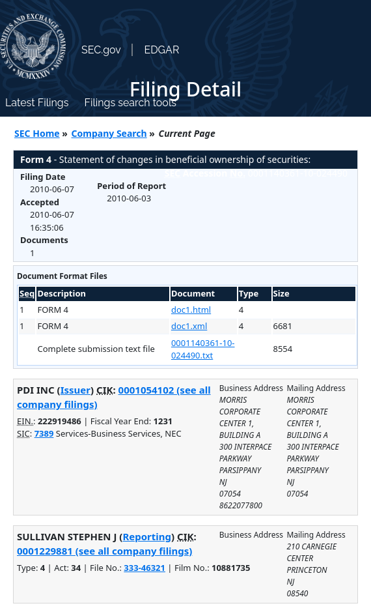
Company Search (109, 133)
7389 (44, 433)
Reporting (146, 536)
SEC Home (37, 133)
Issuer (75, 389)
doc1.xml (189, 326)
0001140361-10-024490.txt (203, 349)
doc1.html (191, 309)
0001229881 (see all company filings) (104, 550)
